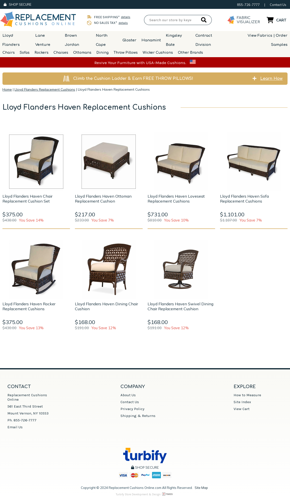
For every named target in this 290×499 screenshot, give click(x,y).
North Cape (101, 40)
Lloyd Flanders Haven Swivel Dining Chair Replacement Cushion (180, 306)
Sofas (25, 52)
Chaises (60, 52)
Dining (102, 52)
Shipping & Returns (137, 415)
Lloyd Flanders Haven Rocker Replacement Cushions (28, 306)
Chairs (8, 52)
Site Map (201, 488)
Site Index (242, 402)
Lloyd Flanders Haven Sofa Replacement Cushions (244, 199)
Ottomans (82, 52)
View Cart (242, 409)
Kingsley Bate (174, 40)
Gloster (129, 40)
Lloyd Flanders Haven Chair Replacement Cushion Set (27, 199)
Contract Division (203, 40)
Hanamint (151, 40)
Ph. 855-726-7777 (21, 420)
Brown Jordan (72, 40)
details (125, 17)
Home (7, 89)
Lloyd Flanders (11, 40)
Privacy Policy (132, 409)
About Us (128, 395)
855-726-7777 (248, 5)
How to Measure (247, 395)
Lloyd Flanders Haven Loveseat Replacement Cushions (176, 199)
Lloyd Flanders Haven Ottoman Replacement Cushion (103, 199)
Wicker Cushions (158, 52)
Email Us (15, 427)
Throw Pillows (126, 52)
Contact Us (278, 5)
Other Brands (190, 52)
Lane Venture (42, 40)
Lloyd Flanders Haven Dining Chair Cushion (106, 306)
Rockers (41, 52)
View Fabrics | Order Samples (268, 40)
